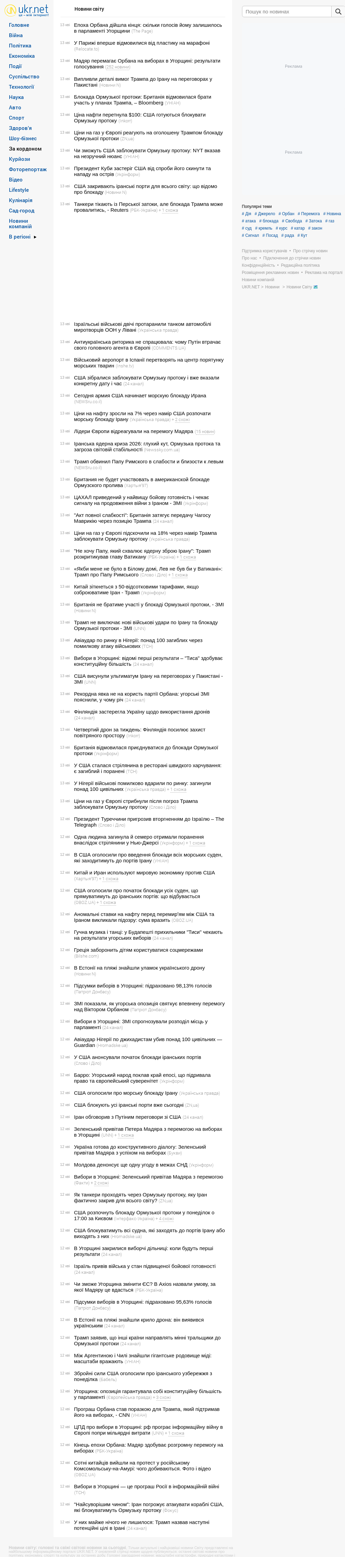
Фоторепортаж (28, 169)
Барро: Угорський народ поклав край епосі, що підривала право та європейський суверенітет (142, 1078)
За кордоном (25, 148)
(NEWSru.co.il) (88, 401)
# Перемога (309, 213)
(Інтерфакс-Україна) (134, 1218)
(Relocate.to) (86, 49)
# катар (298, 228)
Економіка (22, 55)
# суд (247, 228)
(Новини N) (110, 85)
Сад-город (21, 210)
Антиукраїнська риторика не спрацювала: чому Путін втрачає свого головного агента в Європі (147, 345)
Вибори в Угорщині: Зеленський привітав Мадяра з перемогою (148, 1177)
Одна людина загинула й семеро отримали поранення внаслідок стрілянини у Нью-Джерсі (139, 840)
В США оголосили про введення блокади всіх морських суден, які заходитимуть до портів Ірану (148, 857)
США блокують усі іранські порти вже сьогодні (129, 1105)
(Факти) (82, 1183)
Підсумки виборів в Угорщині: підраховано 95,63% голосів (143, 1302)
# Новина (332, 213)
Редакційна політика (300, 265)
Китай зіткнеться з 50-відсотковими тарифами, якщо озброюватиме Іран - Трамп (136, 589)
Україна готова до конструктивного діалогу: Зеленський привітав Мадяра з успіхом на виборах (140, 1150)
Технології (21, 86)
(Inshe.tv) (125, 366)
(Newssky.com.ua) (162, 449)
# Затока (314, 221)
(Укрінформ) (127, 174)
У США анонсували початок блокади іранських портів (137, 1057)
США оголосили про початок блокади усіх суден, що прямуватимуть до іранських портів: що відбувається (137, 893)
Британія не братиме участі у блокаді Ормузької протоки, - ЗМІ (149, 604)
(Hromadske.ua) (112, 1045)
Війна (16, 35)
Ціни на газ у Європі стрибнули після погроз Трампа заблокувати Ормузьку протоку (136, 804)
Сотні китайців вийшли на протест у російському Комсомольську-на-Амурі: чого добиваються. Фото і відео (142, 1465)
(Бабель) (108, 1379)
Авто (15, 107)
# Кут (303, 235)
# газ (329, 221)
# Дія (246, 213)
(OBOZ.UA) (84, 902)
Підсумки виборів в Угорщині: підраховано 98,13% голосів (143, 986)
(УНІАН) (173, 103)
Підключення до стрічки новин (292, 258)
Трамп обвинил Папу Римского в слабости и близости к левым (148, 461)
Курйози (19, 159)
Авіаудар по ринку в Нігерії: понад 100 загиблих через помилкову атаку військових (138, 643)
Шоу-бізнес (23, 138)
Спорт (16, 117)
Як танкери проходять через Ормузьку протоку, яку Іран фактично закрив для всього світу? (140, 1197)
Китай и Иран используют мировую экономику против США (144, 872)
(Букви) (174, 1153)
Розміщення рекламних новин (270, 272)
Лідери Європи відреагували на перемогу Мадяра (133, 431)
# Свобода (292, 221)
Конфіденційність (258, 265)
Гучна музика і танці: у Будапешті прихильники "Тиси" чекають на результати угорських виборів (148, 935)
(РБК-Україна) (144, 210)
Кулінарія (21, 200)
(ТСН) (147, 646)
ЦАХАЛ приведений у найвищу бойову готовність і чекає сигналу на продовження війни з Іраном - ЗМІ (141, 500)
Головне (19, 24)
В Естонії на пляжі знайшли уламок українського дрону (139, 968)
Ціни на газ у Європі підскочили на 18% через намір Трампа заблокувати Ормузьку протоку (145, 536)
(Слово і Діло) (153, 575)
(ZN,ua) (127, 138)
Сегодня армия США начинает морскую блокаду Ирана (140, 395)
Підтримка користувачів (264, 251)
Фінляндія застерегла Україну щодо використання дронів (142, 712)
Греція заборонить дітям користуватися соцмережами (138, 950)
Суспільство (24, 76)
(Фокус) (170, 1510)
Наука (16, 97)
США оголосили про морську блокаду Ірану (126, 1093)
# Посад (270, 235)
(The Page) (142, 31)
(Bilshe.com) (86, 956)
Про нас (249, 258)
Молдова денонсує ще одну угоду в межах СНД (131, 1165)
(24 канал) (133, 383)
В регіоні (20, 236)
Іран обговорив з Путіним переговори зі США (127, 1117)
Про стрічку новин (310, 251)
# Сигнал (250, 235)
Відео (16, 179)
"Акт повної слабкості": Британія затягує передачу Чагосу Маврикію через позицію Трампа (142, 518)
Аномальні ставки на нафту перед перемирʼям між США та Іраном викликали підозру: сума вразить (144, 917)
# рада (287, 235)
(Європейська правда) (129, 1397)
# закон (315, 228)
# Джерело (265, 213)
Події (15, 66)
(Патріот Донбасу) (92, 992)
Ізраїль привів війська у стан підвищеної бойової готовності (145, 1266)
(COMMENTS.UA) (169, 348)
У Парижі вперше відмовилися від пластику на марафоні (142, 43)
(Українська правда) (158, 330)
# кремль (263, 228)
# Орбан (286, 213)
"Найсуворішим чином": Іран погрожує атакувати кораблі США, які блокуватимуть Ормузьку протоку (149, 1507)
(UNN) (140, 628)
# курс (281, 228)
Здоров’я (20, 128)
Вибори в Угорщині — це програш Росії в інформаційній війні (146, 1486)
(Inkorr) (125, 121)
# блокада (268, 221)
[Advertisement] (141, 267)
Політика (20, 45)
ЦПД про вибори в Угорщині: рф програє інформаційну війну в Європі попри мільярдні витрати (148, 1430)
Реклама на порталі (323, 272)
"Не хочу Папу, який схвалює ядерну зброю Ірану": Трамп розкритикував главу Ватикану (142, 554)
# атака (249, 221)
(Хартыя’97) (136, 485)
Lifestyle (19, 189)
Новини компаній (20, 223)
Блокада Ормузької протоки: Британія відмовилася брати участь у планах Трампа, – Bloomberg (142, 100)
